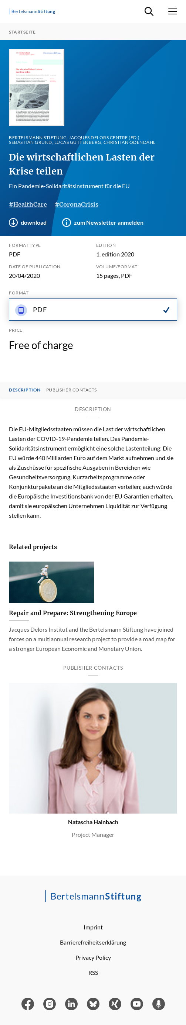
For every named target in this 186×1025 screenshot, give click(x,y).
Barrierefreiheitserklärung (93, 942)
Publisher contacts (71, 390)
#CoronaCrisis (76, 204)
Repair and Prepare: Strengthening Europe (73, 613)
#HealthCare (28, 204)
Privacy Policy (93, 957)
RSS (93, 972)
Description (25, 390)
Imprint (93, 927)
